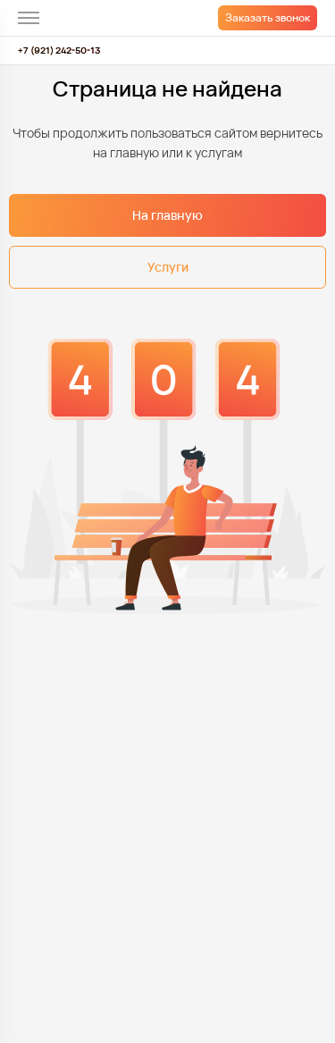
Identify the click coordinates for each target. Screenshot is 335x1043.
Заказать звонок (267, 17)
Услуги (167, 266)
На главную (167, 214)
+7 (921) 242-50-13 (59, 50)
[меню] (28, 18)
